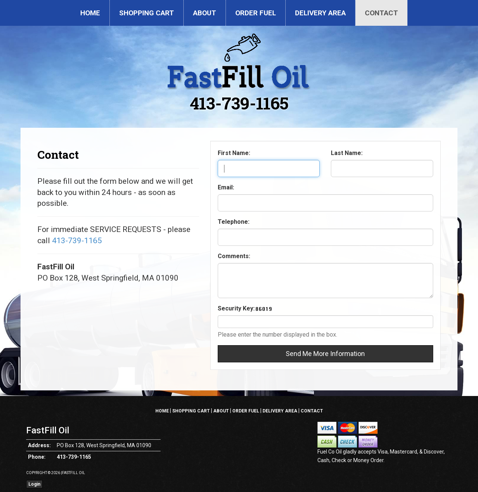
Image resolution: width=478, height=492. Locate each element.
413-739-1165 (239, 103)
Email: (226, 187)
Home (90, 13)
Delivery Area (320, 13)
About (204, 13)
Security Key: (236, 308)
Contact (381, 13)
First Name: (234, 153)
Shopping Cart (146, 13)
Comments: (234, 256)
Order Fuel (255, 13)
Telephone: (233, 221)
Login (34, 484)
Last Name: (347, 153)
